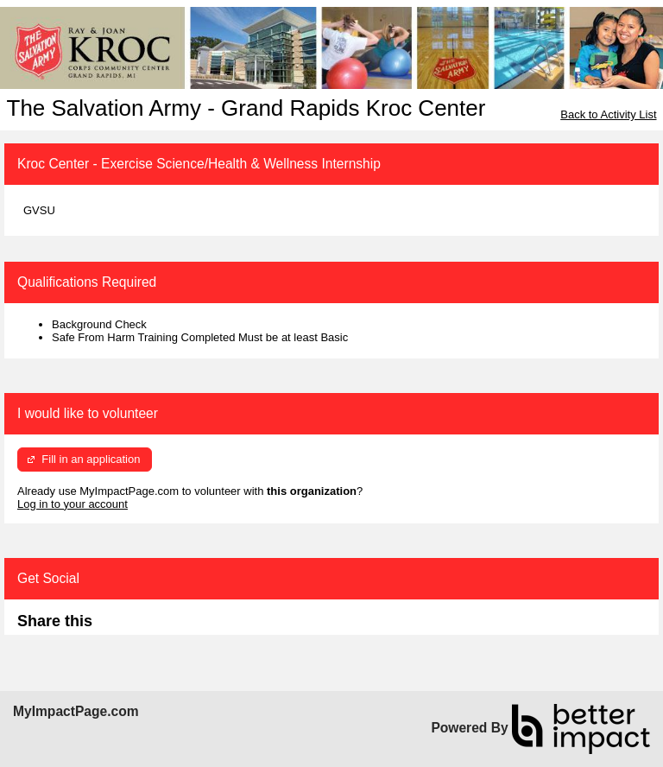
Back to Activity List (608, 114)
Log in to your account (72, 504)
